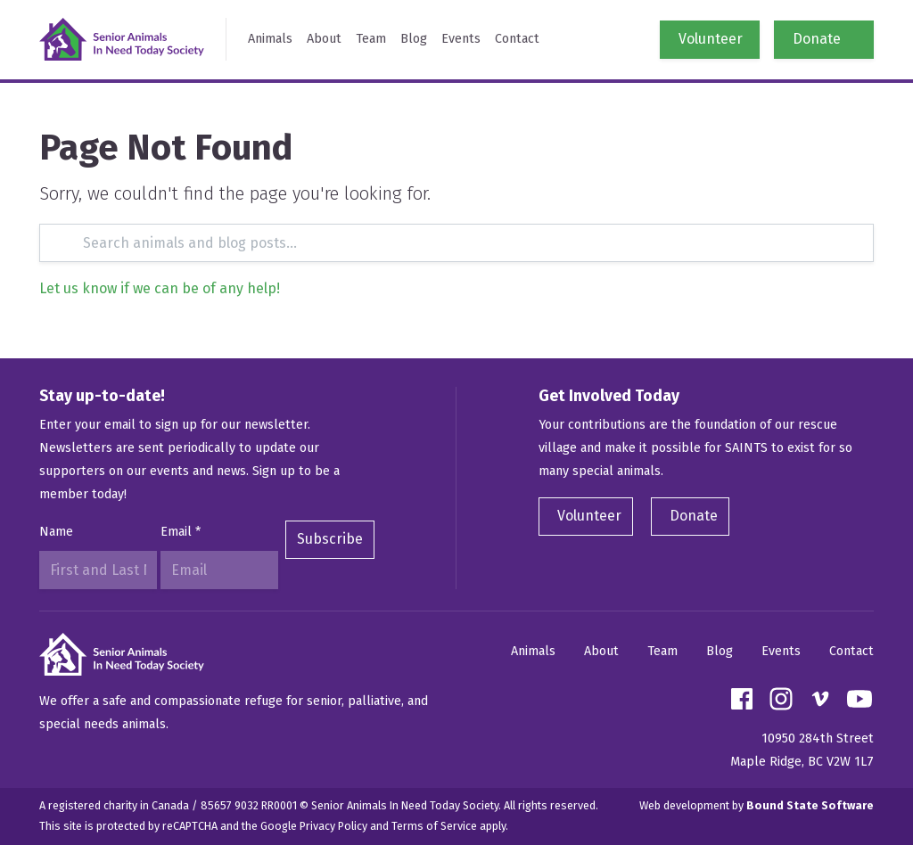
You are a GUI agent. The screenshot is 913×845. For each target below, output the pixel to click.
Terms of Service (434, 826)
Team (371, 38)
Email (180, 531)
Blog (413, 38)
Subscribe (330, 538)
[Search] (456, 243)
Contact (517, 38)
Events (461, 38)
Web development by (756, 805)
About (324, 38)
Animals (270, 38)
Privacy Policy (333, 826)
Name (56, 531)
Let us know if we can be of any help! (159, 288)
